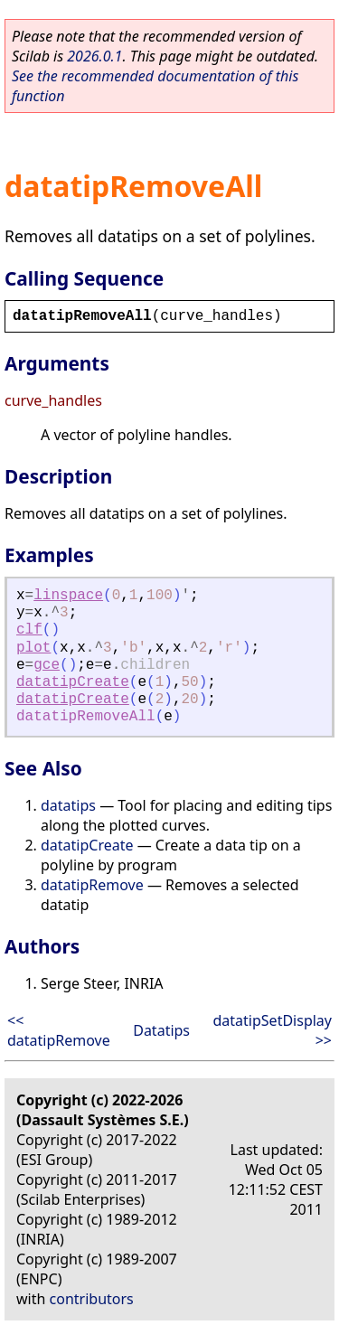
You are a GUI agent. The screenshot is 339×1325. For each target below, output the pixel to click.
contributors (92, 1299)
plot (33, 648)
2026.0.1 (94, 56)
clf (29, 630)
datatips (68, 805)
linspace (68, 595)
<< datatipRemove (58, 1030)
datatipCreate (72, 682)
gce (46, 665)
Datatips (161, 1030)
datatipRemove (92, 885)
